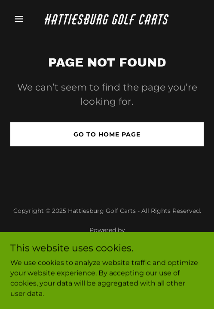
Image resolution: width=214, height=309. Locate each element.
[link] (107, 22)
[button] (25, 18)
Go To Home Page (107, 134)
